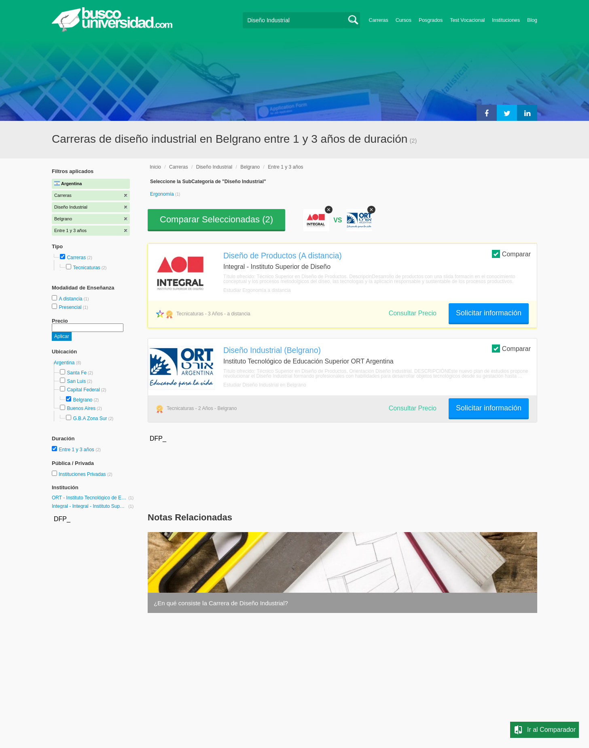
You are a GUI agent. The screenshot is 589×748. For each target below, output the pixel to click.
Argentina (65, 363)
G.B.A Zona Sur (90, 418)
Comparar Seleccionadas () (216, 219)
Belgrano (82, 400)
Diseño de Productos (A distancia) (282, 255)
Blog (532, 20)
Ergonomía (162, 194)
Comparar (511, 254)
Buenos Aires (81, 408)
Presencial (71, 307)
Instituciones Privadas (85, 474)
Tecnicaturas (86, 267)
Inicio (155, 167)
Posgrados (431, 20)
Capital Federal (83, 390)
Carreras (378, 20)
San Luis (76, 381)
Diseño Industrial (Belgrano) (272, 350)
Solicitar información (488, 313)
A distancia (71, 299)
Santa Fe (77, 373)
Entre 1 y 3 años (77, 449)
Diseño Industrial (214, 167)
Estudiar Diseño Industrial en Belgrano (264, 385)
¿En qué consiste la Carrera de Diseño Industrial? (221, 603)
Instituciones (506, 20)
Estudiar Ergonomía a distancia (257, 290)
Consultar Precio (412, 313)
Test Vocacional (467, 20)
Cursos (403, 20)
